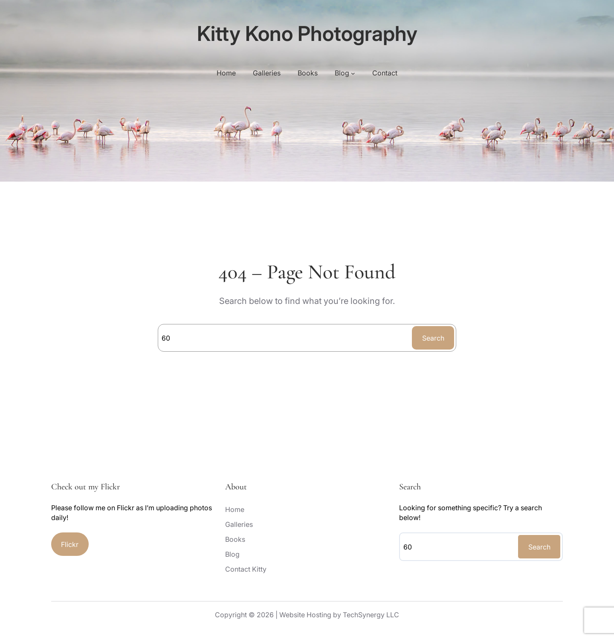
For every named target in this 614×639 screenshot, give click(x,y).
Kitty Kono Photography (307, 33)
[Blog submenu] (353, 73)
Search (433, 338)
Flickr (69, 544)
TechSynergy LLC (371, 614)
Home (226, 73)
